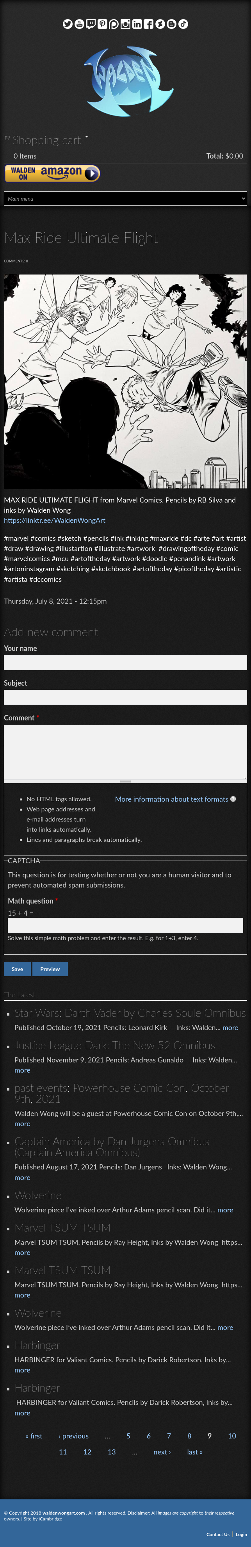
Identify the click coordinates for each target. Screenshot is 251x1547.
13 (112, 1451)
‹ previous (74, 1435)
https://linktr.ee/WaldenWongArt (54, 520)
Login (241, 1534)
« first (33, 1435)
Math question (33, 900)
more (231, 1027)
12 (87, 1451)
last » (195, 1451)
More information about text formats (171, 799)
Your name (20, 648)
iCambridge (50, 1519)
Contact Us (218, 1534)
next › (162, 1451)
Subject (15, 683)
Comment (21, 717)
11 (63, 1451)
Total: (215, 155)
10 (232, 1435)
